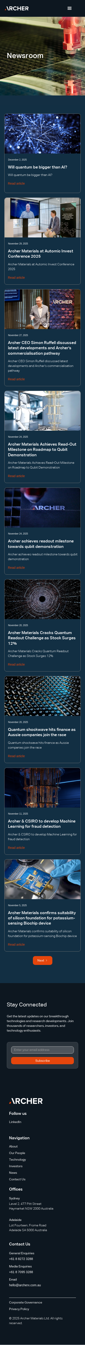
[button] (69, 8)
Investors (15, 1166)
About (13, 1146)
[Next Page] (42, 960)
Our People (17, 1153)
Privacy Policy (19, 1309)
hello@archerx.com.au (25, 1285)
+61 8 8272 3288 (21, 1259)
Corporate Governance (25, 1302)
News (13, 1172)
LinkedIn (15, 1122)
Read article (16, 183)
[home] (17, 8)
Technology (17, 1159)
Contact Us (17, 1179)
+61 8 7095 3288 (21, 1272)
